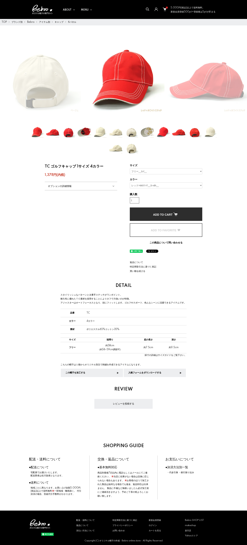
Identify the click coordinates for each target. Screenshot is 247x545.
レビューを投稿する (123, 403)
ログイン (153, 525)
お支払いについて (179, 459)
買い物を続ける (137, 271)
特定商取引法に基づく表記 (143, 267)
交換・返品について (113, 459)
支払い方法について (85, 531)
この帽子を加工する (75, 372)
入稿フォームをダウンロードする (144, 372)
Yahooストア (191, 536)
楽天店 (188, 531)
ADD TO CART (165, 214)
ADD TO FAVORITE (165, 230)
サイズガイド (164, 355)
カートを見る (155, 531)
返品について (136, 262)
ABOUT (67, 10)
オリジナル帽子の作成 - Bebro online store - (121, 541)
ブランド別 (17, 22)
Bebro (30, 22)
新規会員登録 (155, 520)
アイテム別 (44, 22)
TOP (4, 22)
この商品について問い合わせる (166, 242)
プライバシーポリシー (122, 525)
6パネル (72, 22)
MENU (85, 10)
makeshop (190, 525)
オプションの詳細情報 (60, 186)
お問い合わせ (118, 531)
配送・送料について (45, 459)
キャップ (59, 22)
